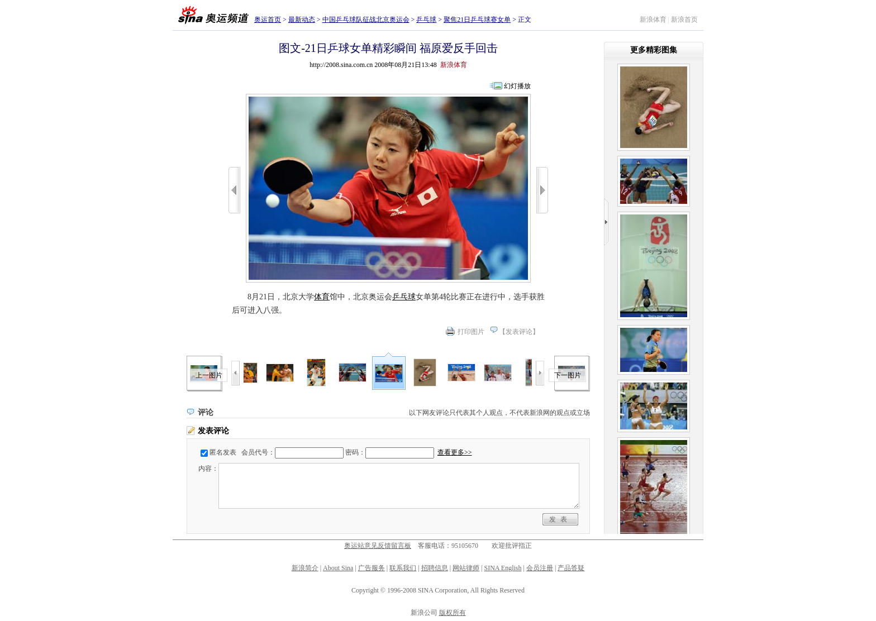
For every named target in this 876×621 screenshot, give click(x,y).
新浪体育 (653, 19)
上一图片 (209, 375)
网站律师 (466, 568)
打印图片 (471, 332)
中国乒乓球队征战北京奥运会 (366, 19)
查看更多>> (454, 452)
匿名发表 (223, 452)
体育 (322, 297)
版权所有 (452, 613)
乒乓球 (426, 19)
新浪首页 (684, 19)
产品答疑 (571, 568)
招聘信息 (434, 568)
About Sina (338, 568)
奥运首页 (267, 19)
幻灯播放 (517, 86)
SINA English (502, 568)
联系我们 (402, 568)
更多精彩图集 (653, 50)
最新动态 (301, 19)
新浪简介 (305, 568)
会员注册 (539, 568)
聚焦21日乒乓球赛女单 (477, 19)
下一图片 (567, 375)
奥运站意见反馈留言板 (377, 546)
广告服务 (371, 568)
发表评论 (519, 332)
